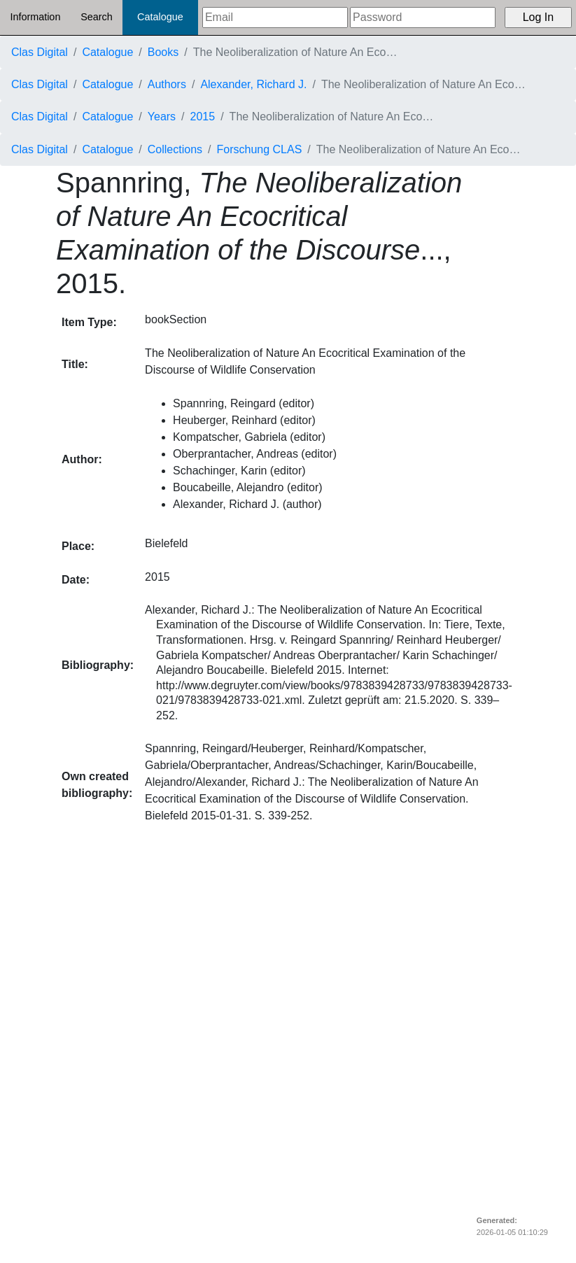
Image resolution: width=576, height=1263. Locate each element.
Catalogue (160, 16)
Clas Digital (39, 52)
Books (163, 52)
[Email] (275, 17)
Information (35, 16)
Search (96, 16)
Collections (175, 149)
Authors (167, 84)
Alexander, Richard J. (253, 84)
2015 (203, 116)
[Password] (423, 17)
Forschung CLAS (259, 149)
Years (162, 116)
